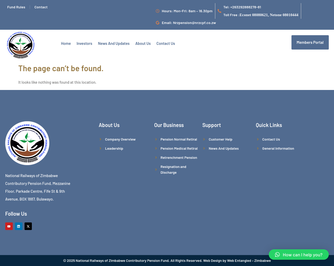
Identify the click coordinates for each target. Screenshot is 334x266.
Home (65, 42)
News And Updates (112, 42)
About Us (140, 42)
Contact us (162, 42)
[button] (299, 254)
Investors (83, 42)
